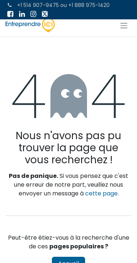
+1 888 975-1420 (89, 5)
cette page (101, 193)
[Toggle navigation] (124, 25)
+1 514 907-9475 (38, 5)
